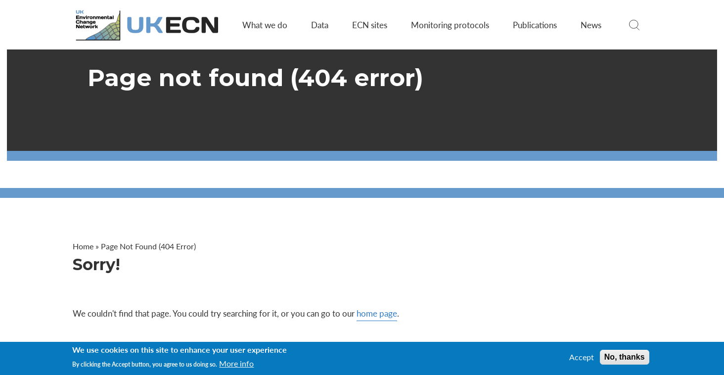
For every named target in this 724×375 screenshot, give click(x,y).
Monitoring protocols (450, 25)
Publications (535, 25)
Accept (581, 357)
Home (83, 246)
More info (236, 364)
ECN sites (369, 25)
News (591, 25)
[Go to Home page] (148, 25)
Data (319, 25)
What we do (264, 25)
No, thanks (624, 357)
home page (377, 313)
